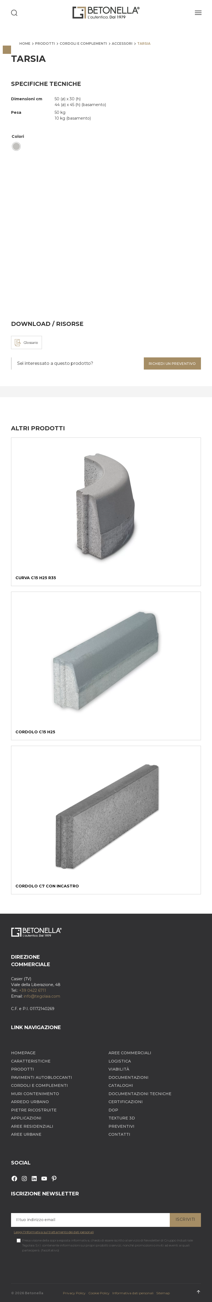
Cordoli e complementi (83, 43)
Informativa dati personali (132, 1293)
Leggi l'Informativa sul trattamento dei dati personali (54, 1232)
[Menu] (197, 12)
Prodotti (45, 43)
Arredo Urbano (30, 1102)
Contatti (119, 1134)
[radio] (16, 146)
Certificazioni (125, 1102)
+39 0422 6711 (32, 990)
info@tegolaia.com (42, 996)
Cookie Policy (99, 1293)
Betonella (34, 1293)
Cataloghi (120, 1085)
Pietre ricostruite (34, 1110)
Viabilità (118, 1069)
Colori (18, 136)
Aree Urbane (26, 1134)
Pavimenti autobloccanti (41, 1077)
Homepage (23, 1053)
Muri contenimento (35, 1094)
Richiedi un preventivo (172, 364)
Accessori (122, 43)
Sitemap (163, 1293)
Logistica (119, 1061)
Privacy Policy (74, 1293)
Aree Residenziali (32, 1126)
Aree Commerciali (129, 1053)
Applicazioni (26, 1118)
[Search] (14, 12)
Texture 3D (121, 1118)
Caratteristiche (31, 1061)
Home (24, 43)
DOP (113, 1110)
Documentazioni (128, 1077)
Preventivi (121, 1126)
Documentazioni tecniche (139, 1094)
